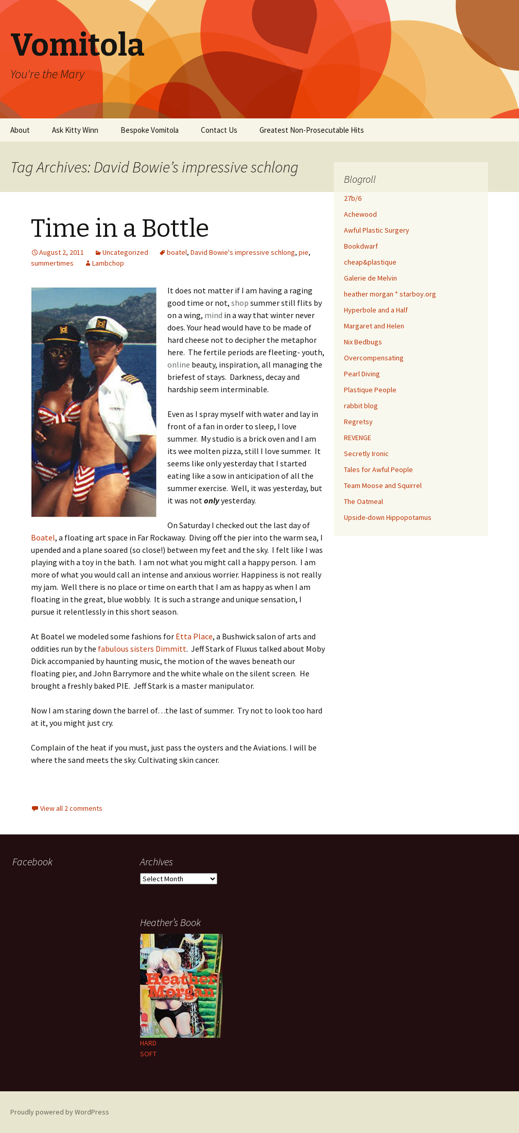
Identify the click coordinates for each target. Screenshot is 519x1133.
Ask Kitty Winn (75, 130)
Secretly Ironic (366, 453)
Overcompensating (374, 357)
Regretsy (358, 421)
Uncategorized (125, 252)
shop (240, 303)
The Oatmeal (363, 501)
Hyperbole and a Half (376, 310)
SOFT (148, 1053)
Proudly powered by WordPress (59, 1112)
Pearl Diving (362, 373)
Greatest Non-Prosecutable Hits (312, 130)
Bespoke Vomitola (149, 130)
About (20, 130)
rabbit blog (361, 405)
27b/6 (352, 198)
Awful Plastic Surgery (376, 230)
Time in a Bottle (120, 228)
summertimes (52, 263)
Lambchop (108, 263)
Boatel (43, 537)
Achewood (360, 214)
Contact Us (219, 130)
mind (213, 315)
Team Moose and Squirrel (383, 485)
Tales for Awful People (378, 469)
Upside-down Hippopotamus (387, 517)
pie (303, 252)
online (178, 364)
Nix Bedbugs (363, 341)
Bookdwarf (361, 246)
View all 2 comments (71, 808)
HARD (148, 1043)
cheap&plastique (370, 262)
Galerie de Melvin (370, 278)
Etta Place (194, 636)
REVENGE (357, 437)
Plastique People (370, 389)
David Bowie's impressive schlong (243, 252)
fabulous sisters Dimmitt (142, 648)
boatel (177, 252)
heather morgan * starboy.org (390, 294)
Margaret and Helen (374, 325)
